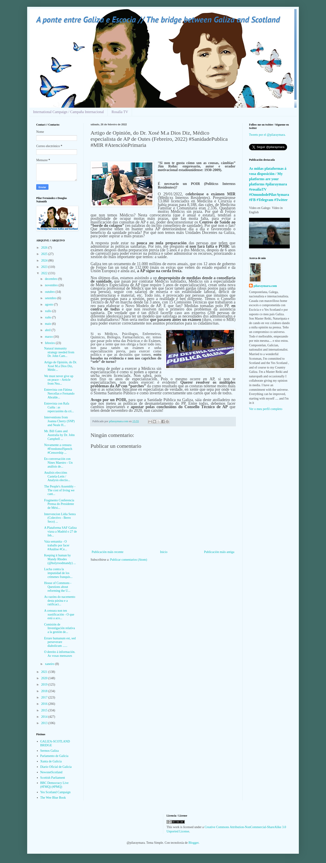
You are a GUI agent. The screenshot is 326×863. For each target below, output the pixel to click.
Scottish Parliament (52, 777)
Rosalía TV (120, 112)
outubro (50, 291)
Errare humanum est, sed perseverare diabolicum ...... (60, 642)
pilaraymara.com (265, 286)
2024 (44, 260)
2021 (44, 672)
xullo (48, 311)
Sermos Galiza (49, 750)
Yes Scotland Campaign (55, 792)
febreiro (50, 343)
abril (48, 330)
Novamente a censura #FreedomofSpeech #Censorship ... (58, 448)
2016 (44, 703)
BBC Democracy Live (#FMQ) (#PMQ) (54, 784)
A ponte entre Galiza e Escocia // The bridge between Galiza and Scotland (158, 19)
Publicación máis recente (107, 552)
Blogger (194, 842)
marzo (49, 336)
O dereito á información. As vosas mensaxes (59, 653)
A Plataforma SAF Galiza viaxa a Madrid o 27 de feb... (60, 531)
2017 (44, 697)
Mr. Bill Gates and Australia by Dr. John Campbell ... (59, 435)
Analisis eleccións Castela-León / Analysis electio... (57, 476)
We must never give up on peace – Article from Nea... (58, 379)
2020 (44, 678)
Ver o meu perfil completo (265, 409)
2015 (44, 710)
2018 (44, 691)
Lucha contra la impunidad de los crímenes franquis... (58, 573)
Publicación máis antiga (219, 552)
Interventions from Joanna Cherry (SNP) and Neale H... (59, 421)
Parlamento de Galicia (54, 756)
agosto (49, 304)
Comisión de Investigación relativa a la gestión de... (59, 628)
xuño (48, 317)
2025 (44, 254)
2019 (44, 684)
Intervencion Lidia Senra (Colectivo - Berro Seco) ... (60, 518)
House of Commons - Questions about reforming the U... (57, 586)
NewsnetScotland (51, 772)
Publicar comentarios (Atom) (128, 559)
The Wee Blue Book (53, 797)
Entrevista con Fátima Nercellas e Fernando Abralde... (59, 393)
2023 (44, 267)
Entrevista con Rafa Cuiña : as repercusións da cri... (59, 407)
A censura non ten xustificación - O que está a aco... (59, 614)
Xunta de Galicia (51, 761)
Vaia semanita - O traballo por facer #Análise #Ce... (56, 545)
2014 (44, 716)
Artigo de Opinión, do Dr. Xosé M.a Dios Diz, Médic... (60, 366)
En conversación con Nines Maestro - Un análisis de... (58, 462)
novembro (51, 285)
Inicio (164, 552)
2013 (44, 723)
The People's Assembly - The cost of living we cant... (59, 490)
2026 (44, 247)
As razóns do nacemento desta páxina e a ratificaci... (59, 600)
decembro (51, 279)
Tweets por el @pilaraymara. (267, 134)
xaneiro (50, 664)
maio (48, 323)
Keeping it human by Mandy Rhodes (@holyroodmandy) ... (60, 559)
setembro (51, 298)
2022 (44, 273)
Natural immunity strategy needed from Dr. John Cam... (59, 352)
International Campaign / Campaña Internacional (68, 112)
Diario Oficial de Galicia (56, 766)
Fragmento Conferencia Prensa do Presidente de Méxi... (59, 504)
